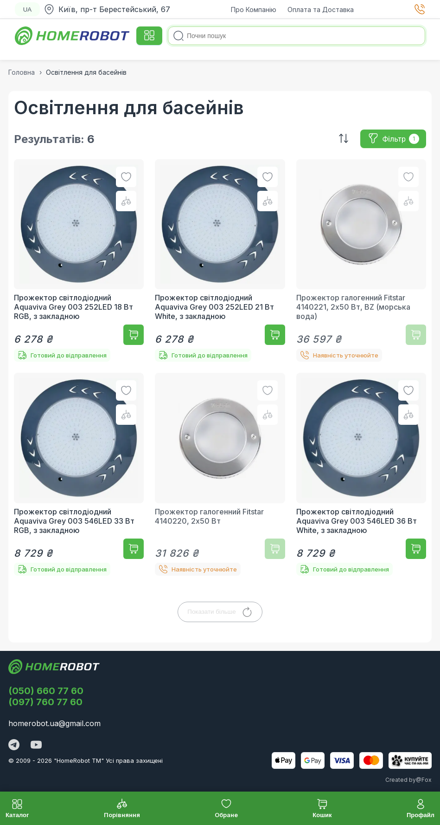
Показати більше (219, 611)
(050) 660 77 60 (45, 690)
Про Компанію (253, 9)
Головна (21, 72)
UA (27, 9)
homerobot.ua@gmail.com (54, 723)
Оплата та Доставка (320, 9)
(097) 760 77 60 (45, 702)
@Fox (424, 779)
